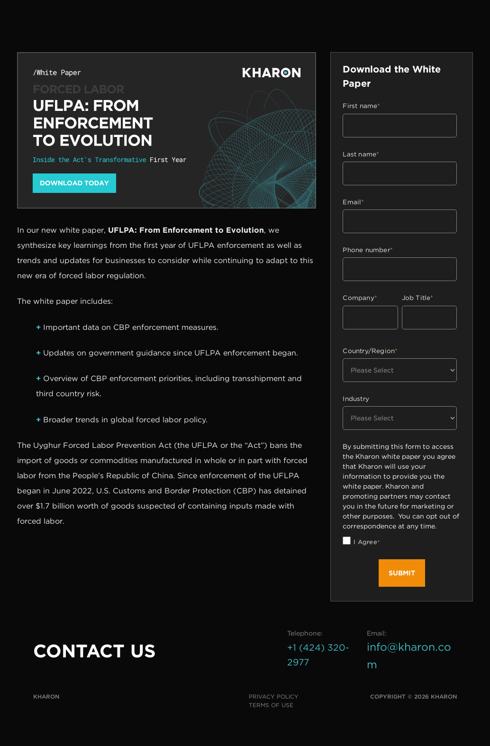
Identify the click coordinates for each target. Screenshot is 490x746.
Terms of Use (271, 705)
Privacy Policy (274, 696)
